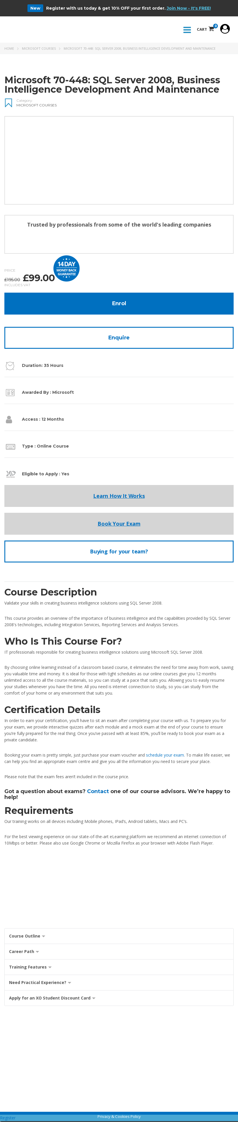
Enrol (119, 304)
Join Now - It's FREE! (189, 8)
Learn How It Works (119, 496)
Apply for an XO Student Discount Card (52, 999)
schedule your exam (165, 756)
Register (7, 1118)
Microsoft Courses (39, 49)
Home (9, 49)
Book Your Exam (119, 524)
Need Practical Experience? (40, 983)
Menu (186, 30)
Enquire (119, 338)
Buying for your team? (119, 552)
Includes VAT (17, 286)
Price (9, 271)
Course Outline (27, 937)
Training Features (30, 968)
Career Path (24, 952)
